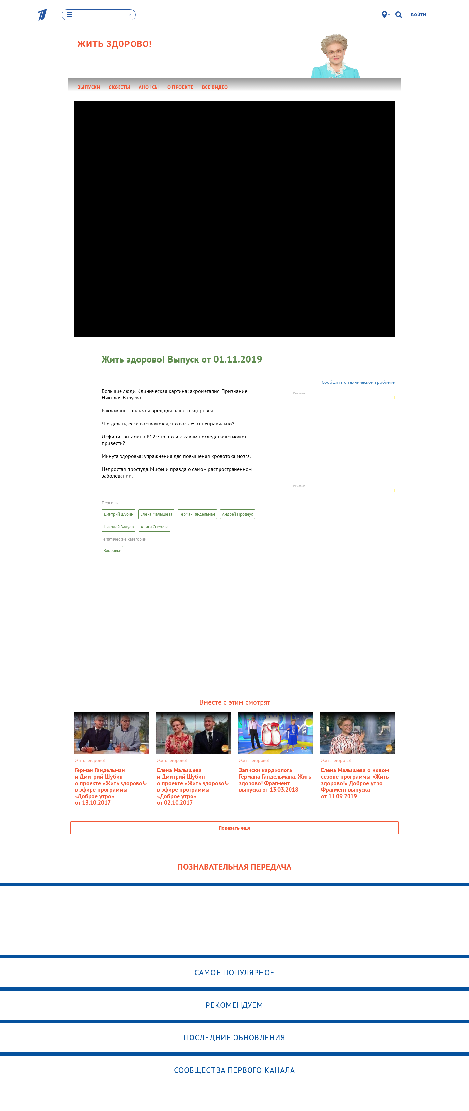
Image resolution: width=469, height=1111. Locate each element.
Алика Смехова (154, 527)
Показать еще (234, 828)
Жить (114, 44)
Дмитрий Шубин (118, 514)
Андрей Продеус (237, 514)
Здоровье (112, 550)
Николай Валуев (119, 527)
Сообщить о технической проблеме (358, 382)
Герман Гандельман (197, 514)
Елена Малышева (156, 514)
